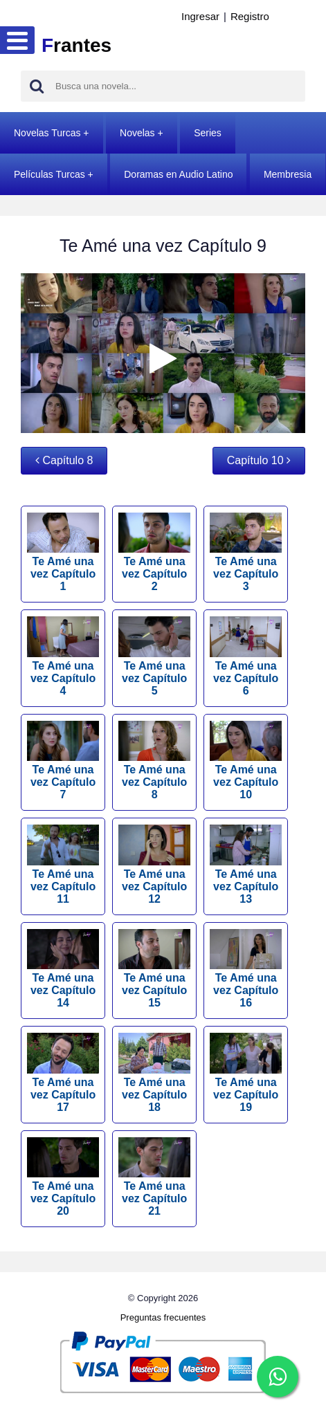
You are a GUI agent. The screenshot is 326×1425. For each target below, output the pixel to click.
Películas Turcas (49, 174)
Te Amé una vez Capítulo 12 (154, 865)
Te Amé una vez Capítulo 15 (154, 969)
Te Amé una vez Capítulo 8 (154, 761)
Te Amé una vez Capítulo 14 (63, 969)
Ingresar (200, 16)
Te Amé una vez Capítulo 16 (246, 969)
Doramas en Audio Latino (178, 174)
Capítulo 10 (259, 460)
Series (207, 132)
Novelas (137, 132)
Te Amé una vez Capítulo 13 (246, 865)
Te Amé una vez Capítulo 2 (154, 553)
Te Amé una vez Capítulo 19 (246, 1073)
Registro (249, 16)
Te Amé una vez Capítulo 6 (246, 656)
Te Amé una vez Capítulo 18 (154, 1073)
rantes (76, 45)
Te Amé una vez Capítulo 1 (63, 553)
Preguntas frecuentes (163, 1317)
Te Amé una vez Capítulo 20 (63, 1177)
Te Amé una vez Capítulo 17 (63, 1073)
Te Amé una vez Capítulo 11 (63, 865)
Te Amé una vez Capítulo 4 (63, 656)
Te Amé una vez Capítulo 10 (246, 761)
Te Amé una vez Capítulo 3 (246, 553)
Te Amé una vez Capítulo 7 (63, 761)
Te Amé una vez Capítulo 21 (154, 1177)
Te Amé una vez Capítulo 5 (154, 656)
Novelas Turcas (47, 132)
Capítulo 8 (64, 460)
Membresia (287, 174)
